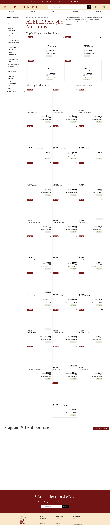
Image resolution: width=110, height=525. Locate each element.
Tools (9, 91)
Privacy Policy (59, 502)
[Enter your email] (53, 481)
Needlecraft (42, 498)
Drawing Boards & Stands (13, 43)
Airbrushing (16, 33)
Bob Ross (9, 111)
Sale (53, 12)
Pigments (10, 76)
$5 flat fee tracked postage (62, 2)
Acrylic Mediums (12, 56)
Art (27, 17)
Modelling (16, 63)
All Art (8, 21)
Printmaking (16, 81)
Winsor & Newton (10, 98)
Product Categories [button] (16, 17)
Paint (16, 23)
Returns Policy (59, 500)
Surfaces (16, 89)
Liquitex (8, 103)
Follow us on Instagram (101, 429)
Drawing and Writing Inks (13, 41)
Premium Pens (16, 79)
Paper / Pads (16, 28)
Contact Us (74, 12)
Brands (33, 12)
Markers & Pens (16, 51)
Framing (9, 46)
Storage (9, 84)
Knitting (41, 495)
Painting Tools (16, 71)
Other (41, 514)
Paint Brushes (16, 69)
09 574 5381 (76, 2)
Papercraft (42, 502)
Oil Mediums (11, 58)
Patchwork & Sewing (45, 507)
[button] (97, 7)
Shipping (58, 498)
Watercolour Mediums (13, 61)
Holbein (8, 101)
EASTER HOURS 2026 (61, 511)
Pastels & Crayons (16, 74)
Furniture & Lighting (44, 509)
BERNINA (42, 504)
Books (9, 36)
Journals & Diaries (16, 48)
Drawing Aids (16, 38)
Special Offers (43, 518)
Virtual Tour (98, 12)
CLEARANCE (43, 493)
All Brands (42, 516)
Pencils (16, 26)
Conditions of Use (60, 504)
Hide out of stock (81, 85)
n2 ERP (102, 522)
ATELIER (9, 108)
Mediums (16, 53)
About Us (58, 495)
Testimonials (76, 495)
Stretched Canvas (12, 86)
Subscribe (65, 481)
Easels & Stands (11, 31)
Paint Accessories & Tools (13, 66)
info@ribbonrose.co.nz (22, 507)
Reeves (8, 106)
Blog (74, 493)
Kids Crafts (42, 511)
